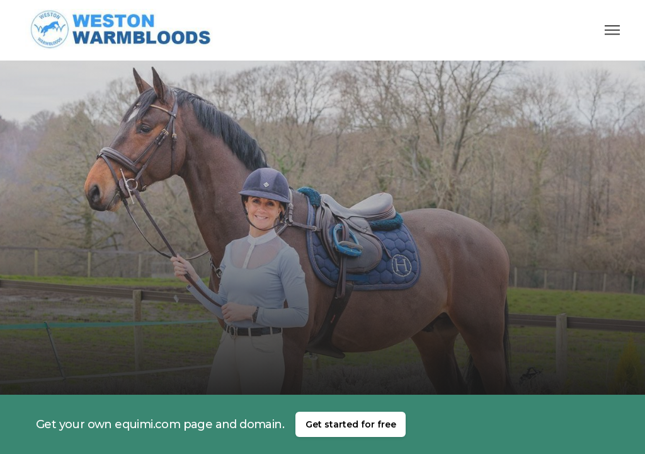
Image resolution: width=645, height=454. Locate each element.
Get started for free (350, 424)
